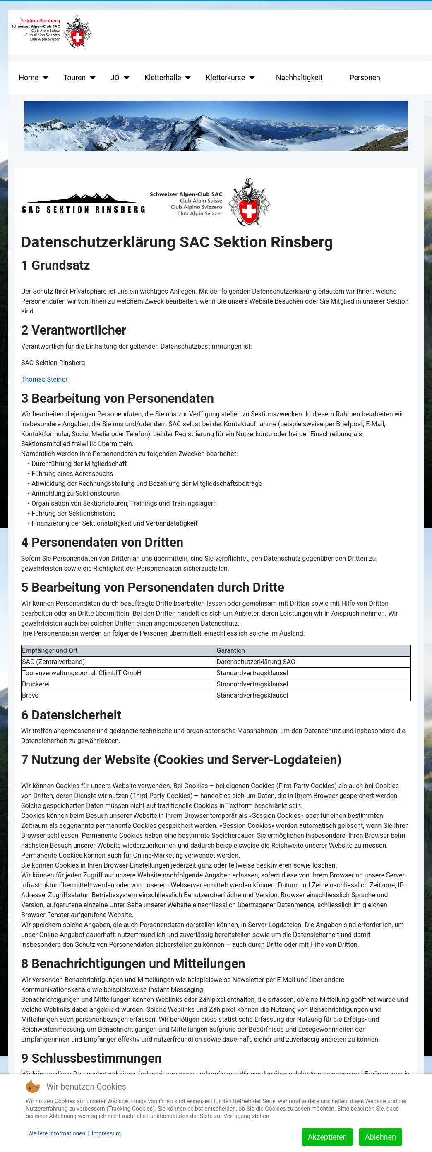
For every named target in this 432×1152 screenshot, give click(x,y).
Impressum (106, 1133)
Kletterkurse (225, 78)
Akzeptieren (327, 1137)
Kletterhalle (162, 78)
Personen (365, 78)
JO (115, 78)
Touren (74, 78)
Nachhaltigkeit (299, 78)
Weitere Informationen (56, 1133)
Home (28, 78)
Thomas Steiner (44, 379)
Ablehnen (380, 1137)
